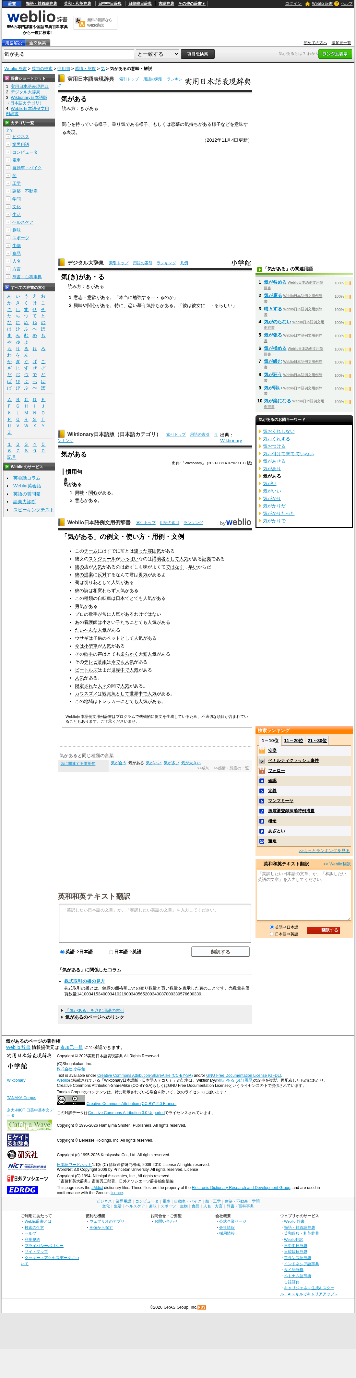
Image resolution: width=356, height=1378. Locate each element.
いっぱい (129, 558)
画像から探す (101, 1227)
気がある (226, 1080)
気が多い (171, 763)
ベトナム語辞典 (297, 1276)
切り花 (91, 582)
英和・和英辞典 (77, 3)
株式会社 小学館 (71, 1069)
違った (141, 550)
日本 (120, 598)
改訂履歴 (244, 1080)
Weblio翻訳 (293, 1239)
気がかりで (274, 520)
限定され (84, 685)
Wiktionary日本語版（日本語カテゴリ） (114, 434)
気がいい (153, 763)
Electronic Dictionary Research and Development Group (241, 1187)
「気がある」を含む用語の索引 (94, 1010)
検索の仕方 (34, 1227)
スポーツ (20, 237)
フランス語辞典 (297, 1257)
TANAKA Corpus (21, 1098)
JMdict (97, 1187)
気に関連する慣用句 (77, 764)
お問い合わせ (166, 1221)
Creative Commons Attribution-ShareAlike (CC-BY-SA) (145, 1075)
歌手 (93, 614)
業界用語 (20, 144)
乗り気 (118, 124)
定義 (272, 790)
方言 (16, 269)
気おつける (274, 446)
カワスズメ (86, 693)
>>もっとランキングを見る (324, 850)
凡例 (184, 263)
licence (117, 1193)
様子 (102, 124)
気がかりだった (279, 513)
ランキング (166, 263)
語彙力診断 (24, 501)
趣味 (16, 230)
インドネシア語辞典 (301, 1264)
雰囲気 (154, 550)
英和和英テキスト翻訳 (94, 896)
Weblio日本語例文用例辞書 (99, 522)
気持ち (191, 124)
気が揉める (275, 348)
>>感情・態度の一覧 (231, 768)
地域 (88, 701)
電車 (16, 160)
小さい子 (111, 622)
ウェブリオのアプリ (107, 1221)
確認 (272, 780)
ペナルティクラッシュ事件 (293, 760)
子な (220, 124)
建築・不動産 (25, 191)
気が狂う (273, 374)
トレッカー (109, 701)
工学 (16, 183)
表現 (71, 132)
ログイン (293, 3)
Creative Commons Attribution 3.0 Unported (126, 1113)
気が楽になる (277, 400)
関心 (66, 124)
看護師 (91, 622)
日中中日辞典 (110, 3)
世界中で (120, 669)
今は (79, 645)
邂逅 (272, 840)
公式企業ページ (232, 1221)
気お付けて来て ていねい (288, 453)
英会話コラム (27, 478)
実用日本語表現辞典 (90, 79)
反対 (102, 574)
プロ (79, 614)
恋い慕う (137, 305)
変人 (147, 654)
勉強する (142, 297)
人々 (102, 685)
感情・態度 (85, 68)
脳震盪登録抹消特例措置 (291, 810)
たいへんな (86, 630)
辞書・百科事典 (27, 276)
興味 (78, 305)
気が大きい (191, 763)
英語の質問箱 (27, 493)
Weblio (63, 1080)
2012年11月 (219, 140)
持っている (87, 124)
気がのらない (277, 321)
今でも (118, 661)
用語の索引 (153, 79)
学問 (16, 198)
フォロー (276, 770)
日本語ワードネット (74, 1164)
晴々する (273, 308)
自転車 (104, 598)
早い (192, 566)
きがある (89, 108)
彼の (79, 566)
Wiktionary (231, 440)
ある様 (137, 124)
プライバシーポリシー (44, 1245)
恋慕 (175, 124)
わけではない (147, 614)
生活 (16, 214)
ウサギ (82, 638)
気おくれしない (279, 431)
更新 (243, 140)
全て (10, 130)
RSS (202, 1307)
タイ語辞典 (293, 1269)
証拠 (206, 558)
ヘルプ (347, 3)
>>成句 (203, 768)
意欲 (91, 297)
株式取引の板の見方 (84, 981)
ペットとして (120, 638)
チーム (91, 550)
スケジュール (102, 558)
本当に (126, 297)
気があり (272, 468)
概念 (272, 820)
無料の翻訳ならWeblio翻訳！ (99, 23)
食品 (16, 253)
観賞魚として (115, 693)
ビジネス (20, 136)
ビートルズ (86, 669)
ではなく (175, 566)
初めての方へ (315, 43)
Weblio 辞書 (322, 3)
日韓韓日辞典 (140, 3)
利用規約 (32, 1239)
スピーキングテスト (33, 509)
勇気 (143, 574)
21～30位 (317, 740)
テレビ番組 (95, 661)
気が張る (273, 335)
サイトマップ (36, 1251)
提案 (88, 574)
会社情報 (227, 1227)
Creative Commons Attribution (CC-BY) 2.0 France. (131, 1103)
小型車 (91, 645)
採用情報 (227, 1233)
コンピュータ (25, 152)
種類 (88, 598)
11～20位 (293, 740)
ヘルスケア (22, 222)
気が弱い (273, 387)
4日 (234, 140)
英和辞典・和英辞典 (301, 1233)
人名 (16, 261)
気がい (270, 483)
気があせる (274, 461)
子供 (97, 638)
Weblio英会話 (27, 485)
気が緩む (273, 361)
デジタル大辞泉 (85, 263)
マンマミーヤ (280, 800)
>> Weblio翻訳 (336, 863)
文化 (16, 206)
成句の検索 (42, 68)
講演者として (165, 558)
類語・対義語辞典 (41, 3)
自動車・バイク (27, 167)
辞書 (12, 3)
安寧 (272, 750)
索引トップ (129, 79)
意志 (78, 297)
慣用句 (63, 68)
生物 (16, 245)
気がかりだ (274, 505)
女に (200, 305)
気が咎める (275, 282)
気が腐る (273, 295)
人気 (183, 558)
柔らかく (129, 654)
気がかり (272, 498)
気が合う (118, 763)
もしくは (162, 124)
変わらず (107, 590)
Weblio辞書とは (38, 1221)
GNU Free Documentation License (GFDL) (243, 1075)
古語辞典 (166, 3)
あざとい (276, 830)
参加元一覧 (341, 43)
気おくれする (276, 438)
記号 (11, 457)
